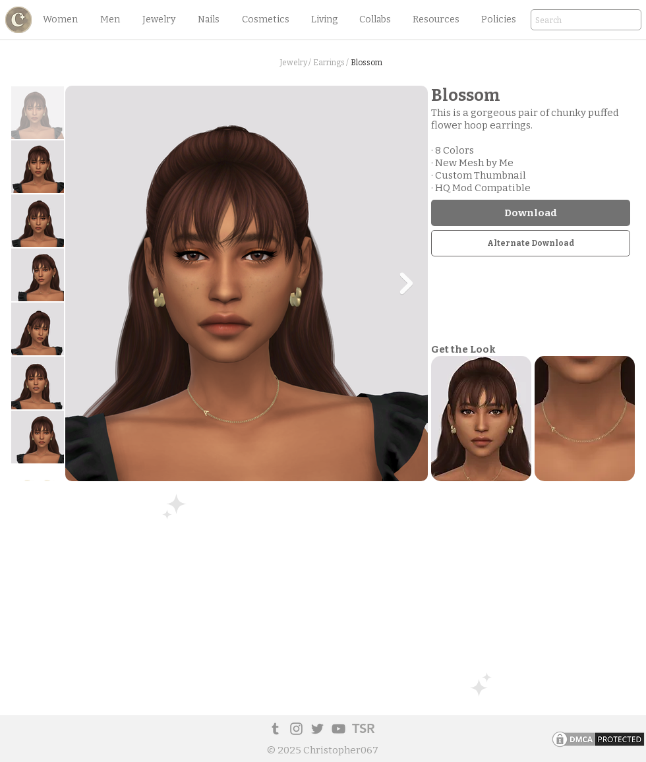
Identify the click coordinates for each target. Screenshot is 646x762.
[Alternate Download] (530, 243)
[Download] (530, 213)
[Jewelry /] (295, 63)
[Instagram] (296, 728)
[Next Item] (406, 283)
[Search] (567, 21)
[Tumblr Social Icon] (275, 728)
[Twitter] (317, 728)
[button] (60, 20)
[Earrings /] (331, 63)
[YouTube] (338, 728)
